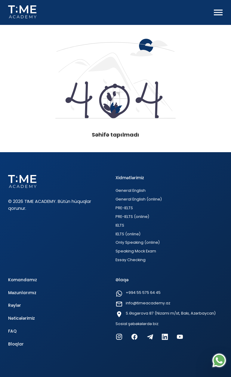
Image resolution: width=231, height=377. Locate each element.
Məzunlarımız (22, 293)
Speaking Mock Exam (136, 251)
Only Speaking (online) (138, 242)
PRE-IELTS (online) (132, 216)
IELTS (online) (128, 234)
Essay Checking (131, 259)
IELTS (120, 225)
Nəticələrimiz (21, 318)
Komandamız (22, 280)
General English (131, 190)
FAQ (12, 331)
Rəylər (14, 305)
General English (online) (139, 199)
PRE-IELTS (124, 207)
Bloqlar (16, 344)
